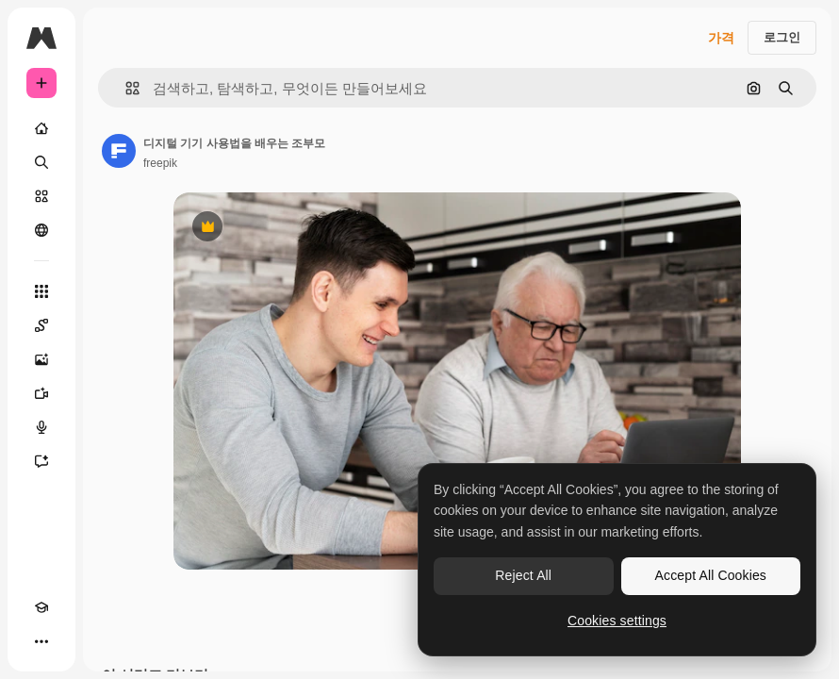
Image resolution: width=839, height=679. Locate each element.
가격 (721, 37)
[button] (125, 88)
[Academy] (41, 607)
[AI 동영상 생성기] (41, 393)
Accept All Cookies (710, 575)
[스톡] (41, 196)
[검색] (41, 162)
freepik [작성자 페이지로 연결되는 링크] (160, 163)
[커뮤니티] (41, 230)
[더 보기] (41, 641)
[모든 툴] (41, 291)
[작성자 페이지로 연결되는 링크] (119, 151)
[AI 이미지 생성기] (41, 359)
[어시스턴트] (41, 461)
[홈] (41, 128)
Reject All (523, 575)
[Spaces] (41, 325)
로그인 (782, 37)
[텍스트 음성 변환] (41, 427)
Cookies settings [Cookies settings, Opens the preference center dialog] (617, 620)
